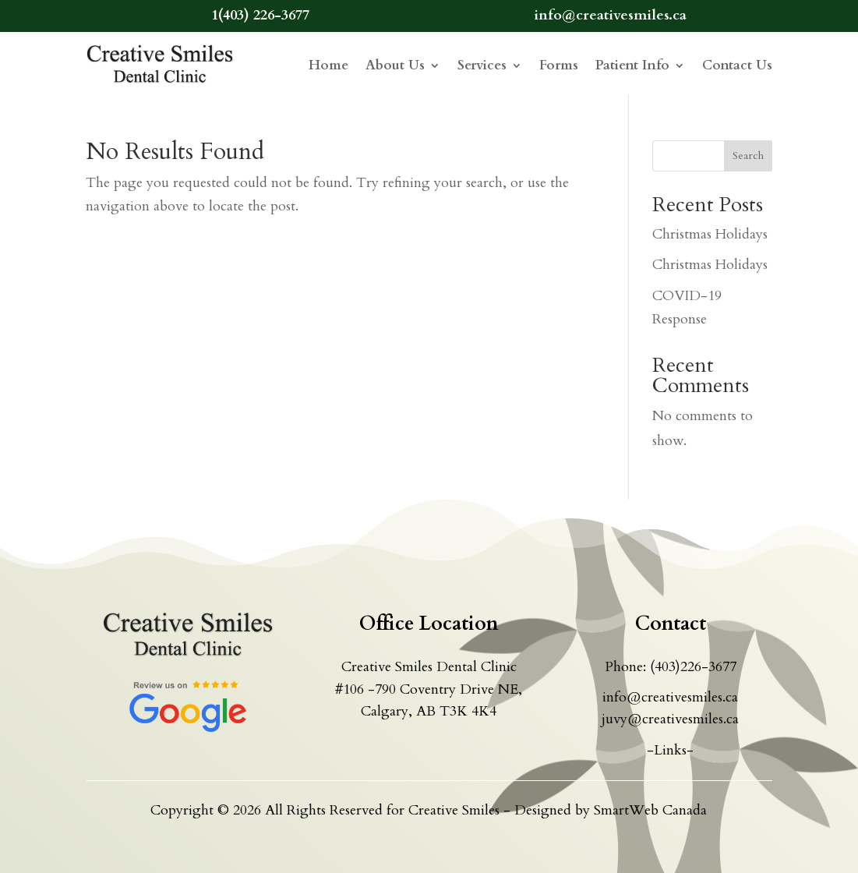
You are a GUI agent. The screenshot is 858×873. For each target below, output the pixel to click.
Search (748, 155)
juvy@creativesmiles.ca (670, 719)
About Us (395, 65)
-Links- (670, 750)
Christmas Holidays (710, 234)
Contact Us (737, 65)
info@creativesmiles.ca (670, 697)
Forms (558, 65)
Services (482, 65)
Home (328, 65)
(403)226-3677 (693, 667)
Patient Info (632, 65)
